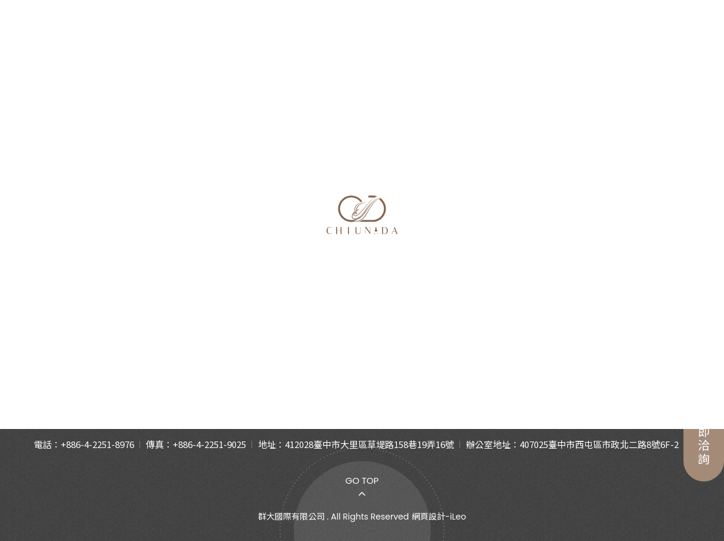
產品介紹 (225, 37)
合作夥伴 (498, 37)
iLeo (458, 517)
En (688, 37)
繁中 (658, 37)
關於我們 (130, 37)
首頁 (658, 214)
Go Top (361, 480)
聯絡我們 (593, 37)
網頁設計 (428, 517)
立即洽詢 (704, 420)
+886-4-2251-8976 (97, 444)
